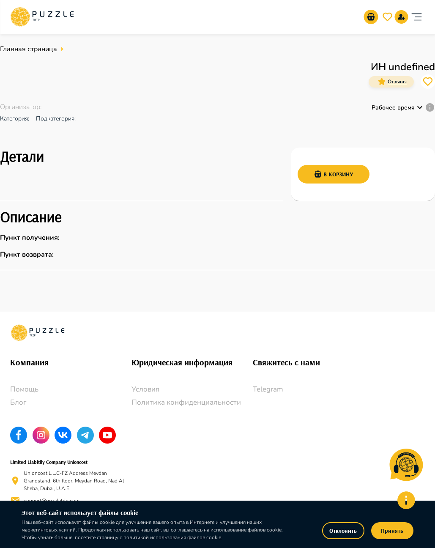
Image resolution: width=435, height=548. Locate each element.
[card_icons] (382, 82)
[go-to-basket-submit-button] (371, 17)
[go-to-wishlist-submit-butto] (387, 17)
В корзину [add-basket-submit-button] (333, 174)
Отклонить (343, 530)
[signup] (401, 17)
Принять (392, 530)
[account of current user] (416, 16)
